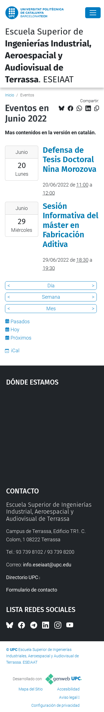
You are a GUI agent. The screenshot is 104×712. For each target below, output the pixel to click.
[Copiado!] (96, 108)
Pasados (20, 321)
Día (51, 285)
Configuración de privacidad (55, 705)
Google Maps (52, 434)
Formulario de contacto (31, 590)
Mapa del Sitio (31, 689)
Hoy (15, 329)
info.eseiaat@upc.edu (47, 565)
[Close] (93, 12)
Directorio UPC (22, 577)
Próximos (21, 338)
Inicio (9, 95)
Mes (51, 308)
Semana (51, 297)
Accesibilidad (68, 689)
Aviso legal (68, 697)
